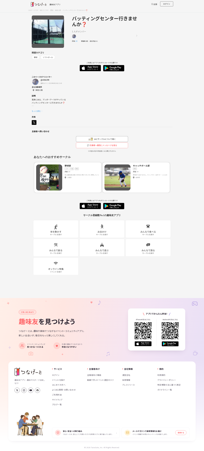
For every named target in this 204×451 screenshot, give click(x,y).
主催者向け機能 (94, 375)
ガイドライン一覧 (164, 389)
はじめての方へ (59, 384)
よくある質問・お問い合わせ (64, 389)
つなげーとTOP (33, 10)
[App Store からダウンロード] (143, 343)
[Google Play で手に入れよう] (170, 343)
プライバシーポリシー (166, 380)
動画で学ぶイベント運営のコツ (100, 380)
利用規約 (161, 375)
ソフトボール (48, 57)
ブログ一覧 (57, 404)
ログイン (166, 4)
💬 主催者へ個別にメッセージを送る (102, 145)
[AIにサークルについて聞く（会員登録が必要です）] (102, 139)
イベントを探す (58, 380)
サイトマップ (57, 399)
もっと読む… (37, 111)
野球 (51, 10)
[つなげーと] (28, 372)
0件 (77, 41)
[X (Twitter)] (17, 390)
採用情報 (126, 380)
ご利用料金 (57, 394)
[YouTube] (30, 390)
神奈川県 (58, 10)
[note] (37, 390)
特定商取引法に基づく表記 (169, 384)
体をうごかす (44, 10)
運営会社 (126, 375)
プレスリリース (128, 384)
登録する (181, 432)
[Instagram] (24, 390)
